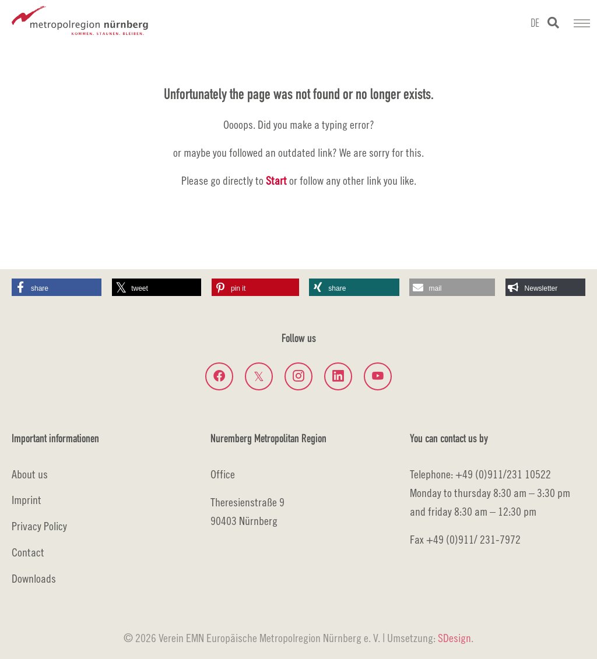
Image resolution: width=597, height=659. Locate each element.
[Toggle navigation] (581, 23)
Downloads (34, 578)
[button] (56, 287)
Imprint (26, 499)
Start (276, 180)
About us (30, 474)
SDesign (454, 637)
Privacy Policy (39, 526)
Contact (28, 552)
